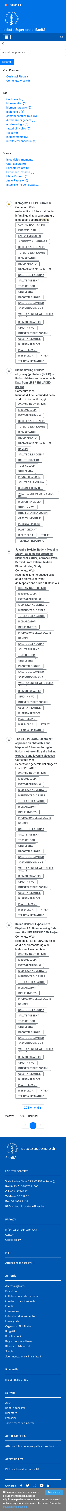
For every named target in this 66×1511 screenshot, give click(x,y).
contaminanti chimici (21, 116)
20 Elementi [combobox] (34, 1107)
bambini (23, 449)
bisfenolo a (15, 111)
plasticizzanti (27, 350)
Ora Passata (16, 163)
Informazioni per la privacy (21, 1229)
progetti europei (29, 297)
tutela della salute (31, 252)
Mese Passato (17, 176)
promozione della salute (34, 269)
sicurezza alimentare (32, 241)
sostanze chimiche (30, 308)
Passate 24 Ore (18, 168)
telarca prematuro (31, 361)
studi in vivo (26, 327)
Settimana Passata (20, 172)
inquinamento (17, 137)
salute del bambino (31, 303)
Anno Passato (17, 180)
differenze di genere (20, 120)
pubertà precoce (29, 344)
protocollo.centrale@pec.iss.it (28, 1206)
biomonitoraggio (18, 107)
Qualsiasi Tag (14, 99)
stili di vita (25, 291)
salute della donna (31, 275)
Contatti (10, 1234)
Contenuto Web (18, 80)
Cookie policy (13, 1240)
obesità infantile (29, 338)
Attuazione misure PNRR (20, 1263)
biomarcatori (16, 103)
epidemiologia (17, 124)
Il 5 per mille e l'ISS (16, 1380)
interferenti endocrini (21, 141)
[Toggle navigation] (7, 37)
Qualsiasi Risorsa (17, 76)
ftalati (12, 132)
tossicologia (26, 286)
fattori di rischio (18, 128)
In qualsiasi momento (19, 159)
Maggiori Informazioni (15, 1506)
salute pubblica (28, 280)
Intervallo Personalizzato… (22, 184)
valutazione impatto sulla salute (36, 315)
